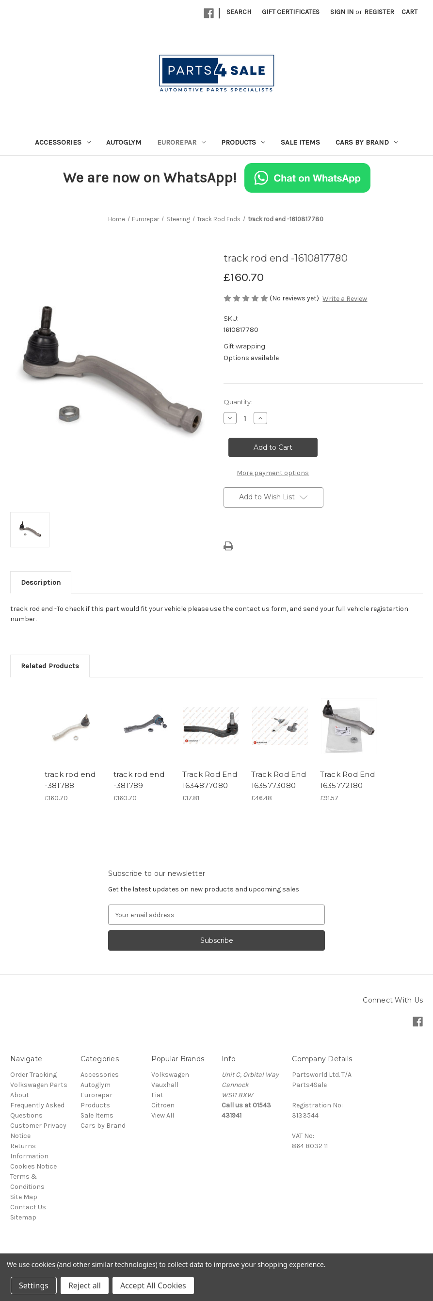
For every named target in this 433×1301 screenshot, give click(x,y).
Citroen (163, 1105)
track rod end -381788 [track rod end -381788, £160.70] (70, 780)
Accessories (63, 142)
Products (243, 142)
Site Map (23, 1197)
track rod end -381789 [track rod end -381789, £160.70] (138, 780)
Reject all (84, 1285)
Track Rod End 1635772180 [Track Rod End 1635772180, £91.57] (347, 780)
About (19, 1095)
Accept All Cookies (153, 1285)
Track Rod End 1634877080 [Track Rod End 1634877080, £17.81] (209, 780)
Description (41, 582)
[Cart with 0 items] (409, 12)
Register (379, 12)
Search (238, 12)
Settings (33, 1285)
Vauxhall (164, 1085)
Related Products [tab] (50, 665)
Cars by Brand (367, 142)
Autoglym (124, 142)
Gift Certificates (291, 12)
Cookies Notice (33, 1166)
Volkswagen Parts (38, 1085)
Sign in (341, 12)
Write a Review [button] (344, 299)
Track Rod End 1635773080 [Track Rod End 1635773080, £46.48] (278, 780)
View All (162, 1115)
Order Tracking (33, 1074)
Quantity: (238, 402)
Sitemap (23, 1217)
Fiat (157, 1095)
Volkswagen (170, 1074)
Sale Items (300, 142)
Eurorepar (181, 142)
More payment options (273, 473)
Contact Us (28, 1207)
